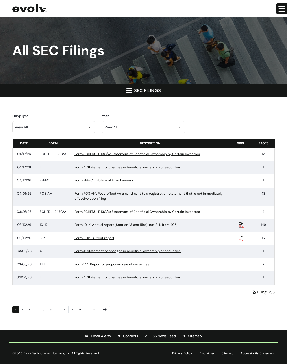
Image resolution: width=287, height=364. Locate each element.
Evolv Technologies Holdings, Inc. (47, 353)
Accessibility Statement (258, 353)
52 (96, 309)
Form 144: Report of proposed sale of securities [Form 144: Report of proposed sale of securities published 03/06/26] (111, 264)
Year (105, 116)
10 (81, 309)
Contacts (127, 336)
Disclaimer (206, 353)
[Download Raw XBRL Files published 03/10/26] (241, 225)
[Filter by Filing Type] (53, 127)
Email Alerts (98, 336)
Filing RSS (263, 292)
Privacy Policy (182, 353)
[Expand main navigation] (281, 8)
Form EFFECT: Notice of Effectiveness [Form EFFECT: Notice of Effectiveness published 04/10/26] (104, 180)
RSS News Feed (160, 336)
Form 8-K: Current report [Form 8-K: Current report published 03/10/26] (94, 238)
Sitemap (192, 336)
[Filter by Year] (143, 127)
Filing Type (20, 116)
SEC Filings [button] (143, 90)
